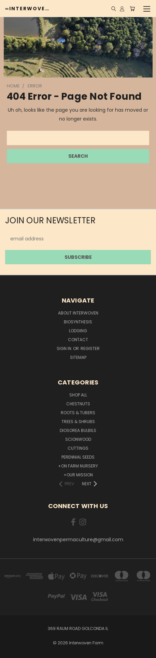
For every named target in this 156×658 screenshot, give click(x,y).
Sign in (64, 348)
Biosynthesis (78, 322)
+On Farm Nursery (78, 466)
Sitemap (78, 357)
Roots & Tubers (78, 413)
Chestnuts (78, 404)
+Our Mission (78, 475)
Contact (78, 339)
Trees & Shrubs (78, 421)
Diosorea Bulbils (78, 430)
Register (90, 348)
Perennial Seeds (78, 457)
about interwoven (78, 313)
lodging (78, 331)
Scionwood (78, 439)
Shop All (78, 395)
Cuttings (78, 448)
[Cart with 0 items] (132, 8)
